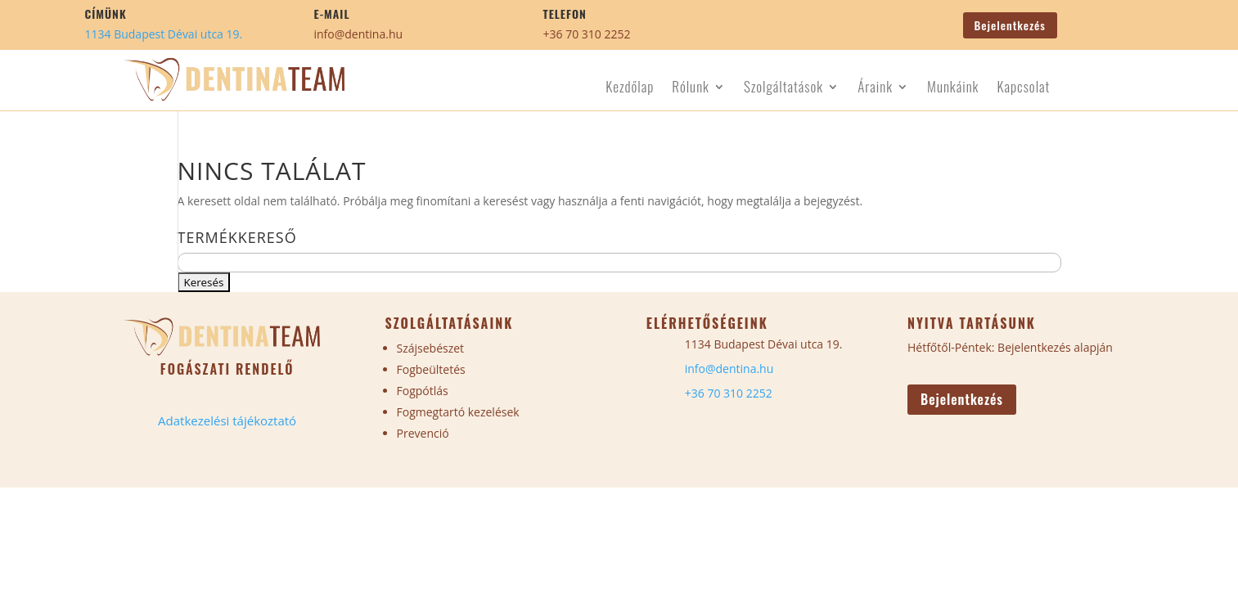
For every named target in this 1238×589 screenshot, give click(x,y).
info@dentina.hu (358, 34)
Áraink (875, 89)
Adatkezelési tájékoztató (227, 420)
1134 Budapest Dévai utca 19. (164, 34)
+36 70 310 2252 (587, 34)
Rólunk (690, 89)
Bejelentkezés (1010, 25)
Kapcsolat (1023, 89)
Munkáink (953, 89)
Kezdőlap (629, 89)
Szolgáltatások (783, 89)
